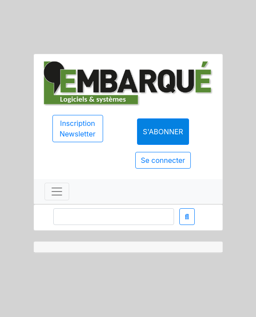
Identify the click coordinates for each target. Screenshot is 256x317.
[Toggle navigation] (57, 191)
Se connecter (163, 160)
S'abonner (163, 131)
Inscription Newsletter (77, 128)
